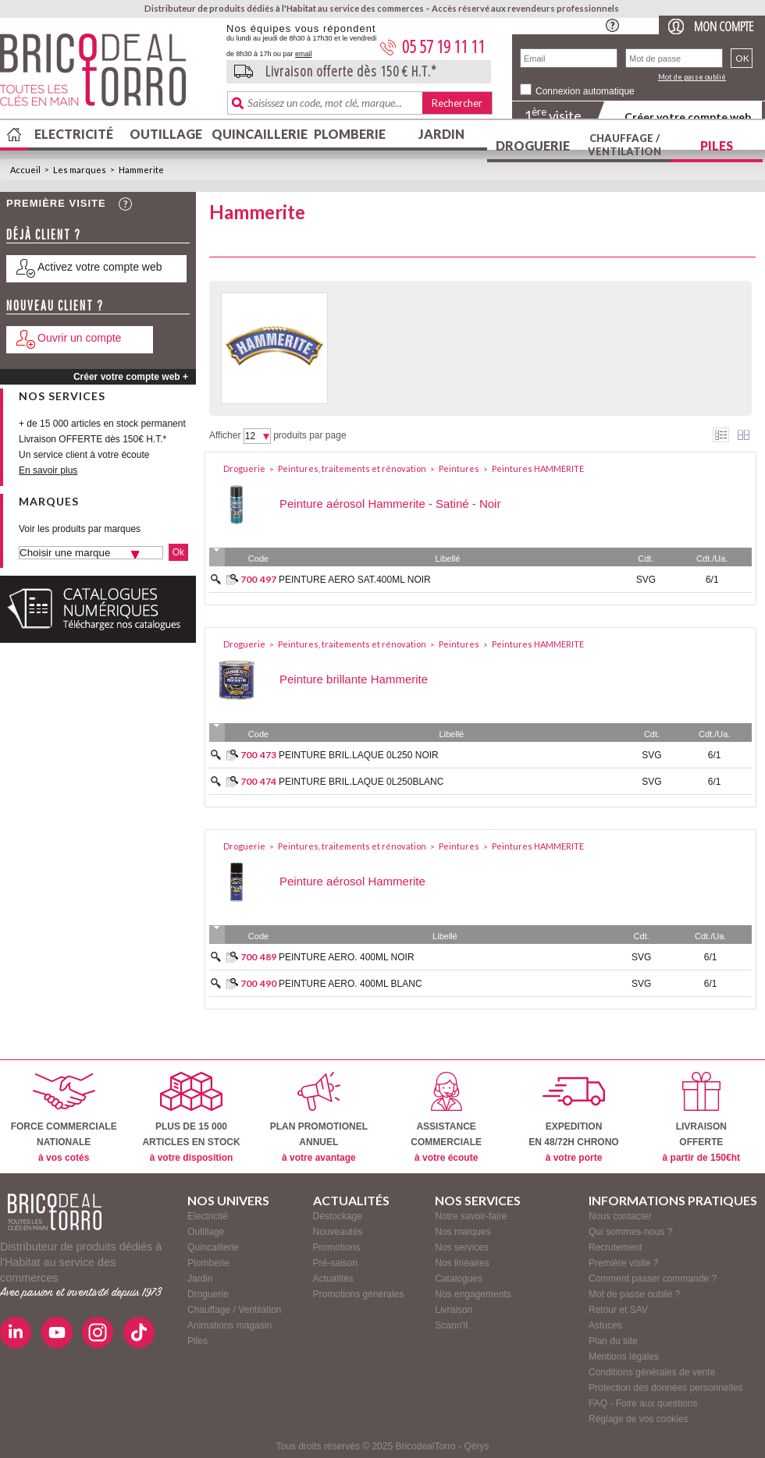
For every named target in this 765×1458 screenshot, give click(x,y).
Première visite (56, 203)
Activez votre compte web (99, 267)
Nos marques (462, 1231)
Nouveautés (338, 1231)
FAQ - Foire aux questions (643, 1403)
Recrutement (615, 1247)
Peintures (459, 468)
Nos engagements (473, 1294)
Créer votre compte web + (130, 376)
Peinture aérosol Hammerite (352, 881)
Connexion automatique (585, 91)
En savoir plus (48, 470)
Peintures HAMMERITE (538, 468)
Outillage (166, 133)
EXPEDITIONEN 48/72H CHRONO (573, 1117)
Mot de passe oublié (692, 77)
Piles (716, 145)
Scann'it (451, 1325)
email (303, 54)
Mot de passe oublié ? (634, 1294)
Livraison (453, 1309)
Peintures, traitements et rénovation (352, 468)
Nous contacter (620, 1216)
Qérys (476, 1446)
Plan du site (613, 1341)
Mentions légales (624, 1356)
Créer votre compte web (687, 116)
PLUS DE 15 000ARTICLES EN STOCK (191, 1117)
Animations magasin (229, 1325)
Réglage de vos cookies (638, 1419)
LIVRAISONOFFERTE (701, 1117)
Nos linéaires (462, 1263)
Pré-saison (335, 1263)
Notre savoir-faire (471, 1216)
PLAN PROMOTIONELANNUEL (319, 1117)
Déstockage (337, 1216)
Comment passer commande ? (653, 1278)
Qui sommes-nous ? (630, 1231)
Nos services (462, 1247)
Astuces (605, 1325)
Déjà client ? (43, 234)
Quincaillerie (258, 133)
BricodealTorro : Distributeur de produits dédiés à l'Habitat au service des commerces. (107, 75)
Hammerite (141, 170)
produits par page (309, 435)
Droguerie (533, 145)
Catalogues (458, 1278)
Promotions (337, 1247)
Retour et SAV (618, 1309)
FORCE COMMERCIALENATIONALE (64, 1117)
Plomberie (350, 133)
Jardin (441, 133)
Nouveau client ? (55, 305)
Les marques (79, 170)
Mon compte (723, 26)
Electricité (73, 133)
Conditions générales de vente (652, 1372)
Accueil (25, 170)
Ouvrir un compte (79, 338)
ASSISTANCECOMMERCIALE (446, 1117)
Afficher (224, 435)
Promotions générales (358, 1294)
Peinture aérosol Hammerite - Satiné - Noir (389, 503)
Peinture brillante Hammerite (353, 679)
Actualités (333, 1278)
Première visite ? (623, 1263)
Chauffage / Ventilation (624, 145)
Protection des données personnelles (665, 1387)
